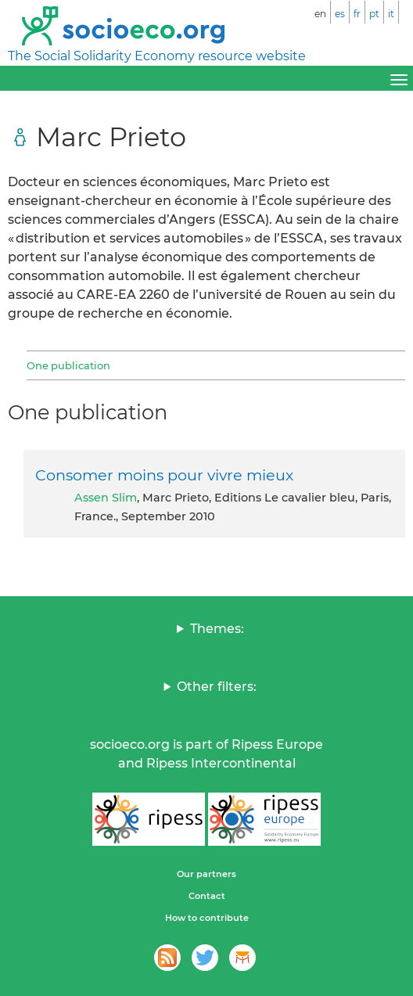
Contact (207, 895)
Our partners (206, 873)
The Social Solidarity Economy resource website (157, 56)
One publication (68, 365)
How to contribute (207, 917)
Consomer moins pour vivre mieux (164, 475)
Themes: (217, 628)
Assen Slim (105, 498)
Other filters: (217, 686)
